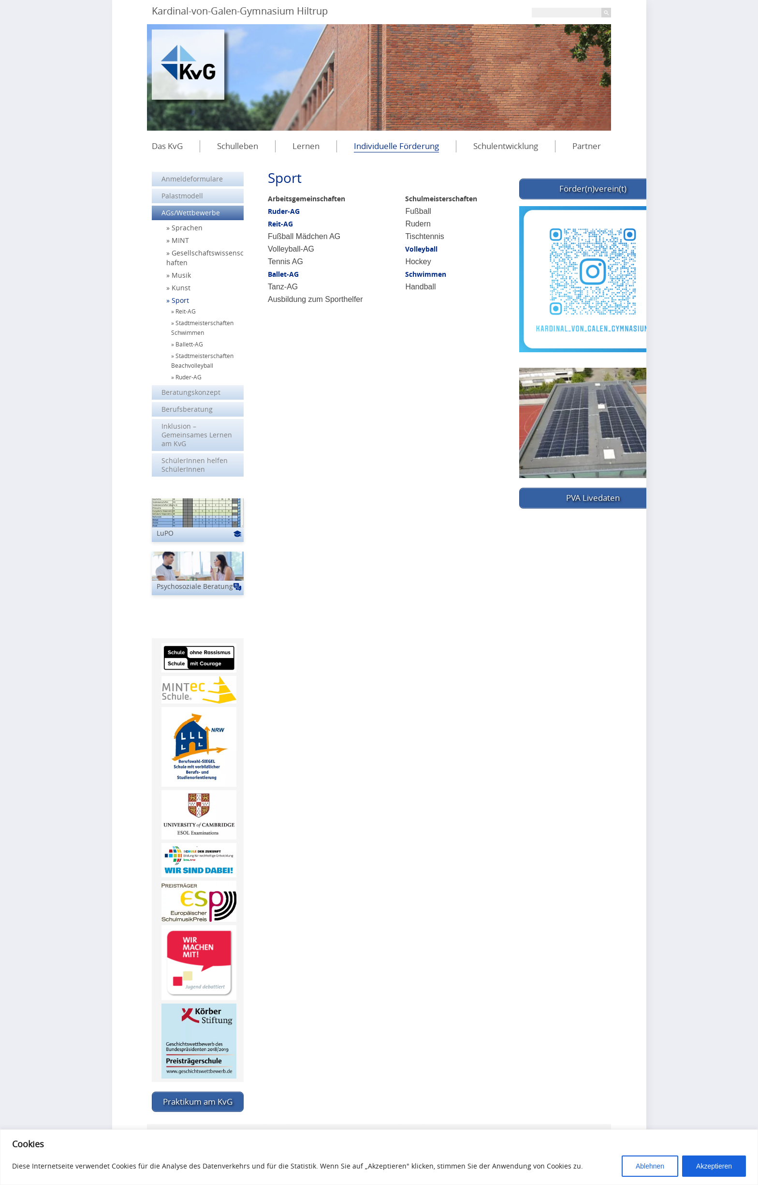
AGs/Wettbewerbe (190, 212)
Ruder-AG (284, 211)
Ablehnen (650, 1166)
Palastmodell (182, 195)
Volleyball (421, 249)
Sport (180, 300)
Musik (181, 275)
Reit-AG (280, 223)
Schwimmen (425, 274)
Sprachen (187, 227)
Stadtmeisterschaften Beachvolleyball (202, 360)
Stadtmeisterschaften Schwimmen (202, 327)
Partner (586, 145)
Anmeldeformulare (192, 178)
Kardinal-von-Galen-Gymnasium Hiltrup (240, 10)
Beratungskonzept (190, 392)
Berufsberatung (187, 409)
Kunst (181, 287)
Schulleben (237, 145)
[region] (379, 1157)
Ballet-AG (283, 274)
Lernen (306, 145)
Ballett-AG (189, 344)
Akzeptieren (714, 1166)
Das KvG (167, 145)
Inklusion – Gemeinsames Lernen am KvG (196, 434)
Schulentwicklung (505, 145)
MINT (180, 240)
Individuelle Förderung (396, 145)
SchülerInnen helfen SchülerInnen (194, 465)
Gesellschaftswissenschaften (205, 257)
